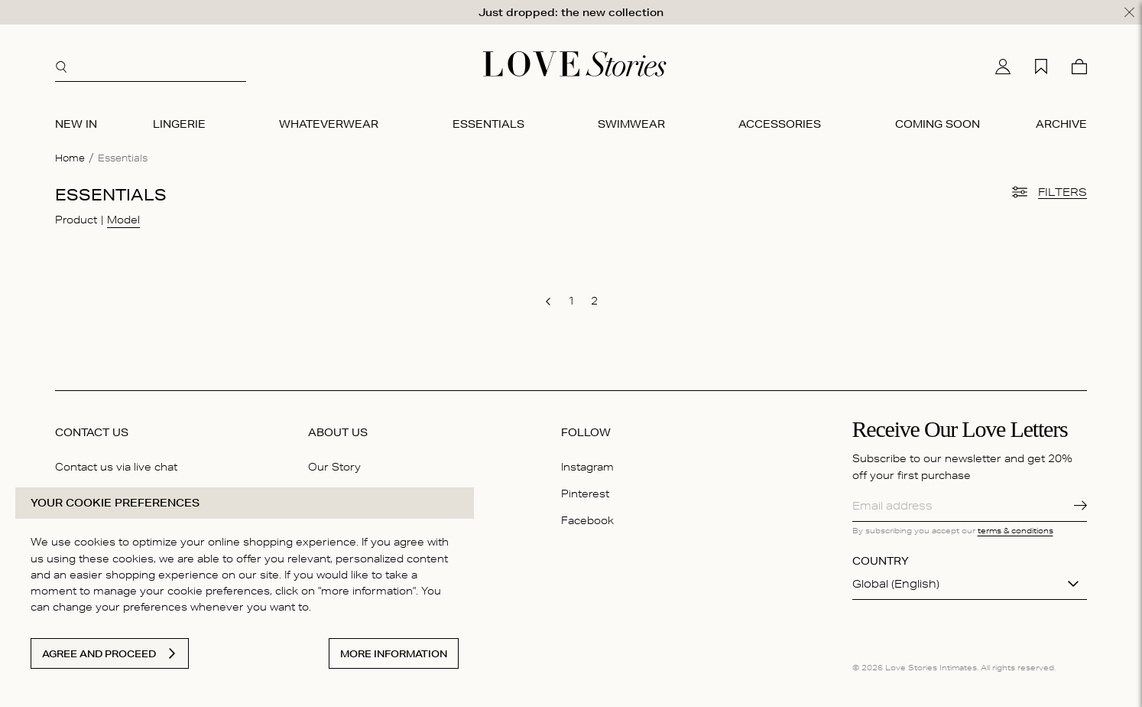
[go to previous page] (548, 301)
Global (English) (895, 584)
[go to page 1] (571, 300)
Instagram (587, 466)
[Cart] (1079, 66)
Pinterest (585, 493)
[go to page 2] (593, 300)
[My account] (1003, 66)
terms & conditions (1015, 529)
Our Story (334, 466)
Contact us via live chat (116, 466)
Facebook (587, 519)
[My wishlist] (1041, 66)
